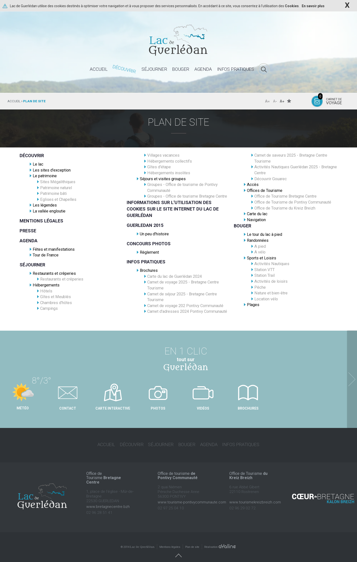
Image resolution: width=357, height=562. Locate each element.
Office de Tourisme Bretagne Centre (285, 196)
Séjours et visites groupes (163, 178)
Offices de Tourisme (264, 190)
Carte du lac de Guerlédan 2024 (174, 276)
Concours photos (149, 243)
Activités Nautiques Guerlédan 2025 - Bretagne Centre (295, 170)
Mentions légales (41, 220)
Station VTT (264, 269)
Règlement (149, 252)
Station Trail (264, 275)
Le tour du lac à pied (264, 234)
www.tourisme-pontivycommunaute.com (192, 497)
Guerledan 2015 (145, 225)
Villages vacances (163, 155)
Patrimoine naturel (56, 187)
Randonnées (257, 240)
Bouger (242, 225)
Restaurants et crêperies (54, 273)
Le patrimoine (45, 176)
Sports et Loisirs (261, 258)
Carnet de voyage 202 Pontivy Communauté (185, 305)
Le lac (38, 164)
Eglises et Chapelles (58, 199)
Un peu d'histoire (154, 234)
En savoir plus (313, 6)
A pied (260, 246)
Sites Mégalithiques (57, 181)
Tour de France (46, 255)
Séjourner (32, 264)
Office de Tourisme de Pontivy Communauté (292, 202)
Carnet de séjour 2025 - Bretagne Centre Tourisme (182, 297)
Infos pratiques (146, 261)
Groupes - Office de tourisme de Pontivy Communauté (182, 187)
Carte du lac (257, 213)
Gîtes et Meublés (55, 296)
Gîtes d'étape (159, 167)
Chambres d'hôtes (56, 302)
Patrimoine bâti (53, 193)
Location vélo (266, 299)
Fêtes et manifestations (54, 249)
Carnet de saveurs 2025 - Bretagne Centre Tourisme (290, 158)
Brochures (149, 270)
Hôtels (46, 291)
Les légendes (45, 205)
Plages (253, 304)
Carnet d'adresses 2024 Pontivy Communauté (187, 311)
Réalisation (220, 541)
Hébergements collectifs (169, 161)
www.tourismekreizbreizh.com (255, 497)
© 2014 (137, 541)
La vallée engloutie (49, 211)
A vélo (260, 252)
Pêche (260, 287)
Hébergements (46, 285)
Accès (253, 184)
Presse (28, 230)
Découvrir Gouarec (270, 178)
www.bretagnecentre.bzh (108, 501)
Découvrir (32, 155)
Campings (49, 308)
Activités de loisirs (271, 281)
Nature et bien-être (271, 293)
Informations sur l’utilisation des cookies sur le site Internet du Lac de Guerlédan (173, 209)
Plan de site (192, 541)
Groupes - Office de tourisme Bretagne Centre (187, 196)
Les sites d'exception (52, 170)
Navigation (256, 219)
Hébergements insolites (168, 173)
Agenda (28, 240)
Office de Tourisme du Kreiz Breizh (284, 208)
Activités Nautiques (271, 263)
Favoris (289, 101)
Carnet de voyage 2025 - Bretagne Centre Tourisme (183, 285)
